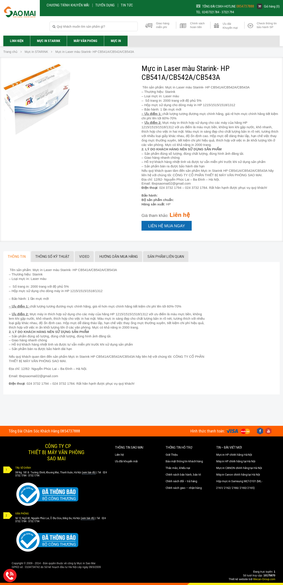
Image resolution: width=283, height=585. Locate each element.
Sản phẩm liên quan (165, 256)
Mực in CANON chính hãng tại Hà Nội (239, 468)
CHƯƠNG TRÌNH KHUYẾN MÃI (68, 5)
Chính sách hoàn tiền (197, 25)
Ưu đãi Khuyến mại (230, 25)
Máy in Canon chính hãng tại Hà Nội (238, 474)
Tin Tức (127, 5)
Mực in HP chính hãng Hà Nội (234, 454)
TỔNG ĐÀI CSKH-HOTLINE (225, 6)
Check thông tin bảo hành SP (267, 25)
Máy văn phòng (85, 41)
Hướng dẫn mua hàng (118, 256)
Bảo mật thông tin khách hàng (184, 461)
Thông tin (17, 256)
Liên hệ (119, 454)
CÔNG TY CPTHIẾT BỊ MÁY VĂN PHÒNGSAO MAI (56, 452)
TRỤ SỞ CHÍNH (23, 467)
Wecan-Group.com (264, 579)
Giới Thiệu (172, 454)
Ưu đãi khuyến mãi (126, 461)
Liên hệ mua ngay (166, 226)
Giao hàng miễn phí (162, 25)
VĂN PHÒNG (22, 513)
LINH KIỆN (16, 41)
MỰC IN (116, 41)
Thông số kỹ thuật (52, 256)
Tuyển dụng (105, 5)
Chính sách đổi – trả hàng (181, 481)
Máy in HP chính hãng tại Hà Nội (235, 461)
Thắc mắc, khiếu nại (178, 468)
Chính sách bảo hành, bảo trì (183, 474)
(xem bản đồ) (89, 472)
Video (84, 256)
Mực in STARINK (48, 41)
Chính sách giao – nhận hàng (184, 487)
